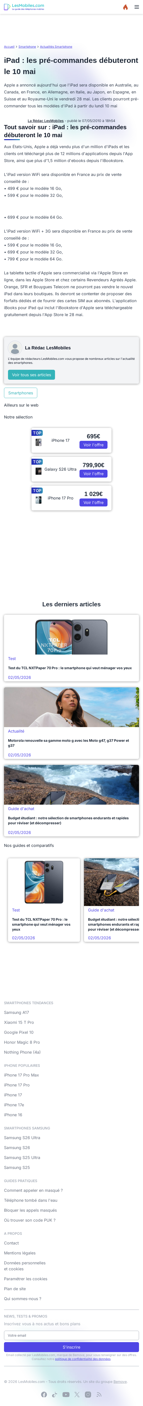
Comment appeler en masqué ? (33, 1190)
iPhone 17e (14, 1104)
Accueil (9, 46)
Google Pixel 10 (19, 1032)
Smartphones (20, 392)
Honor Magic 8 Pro (22, 1042)
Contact (11, 1243)
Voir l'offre (94, 444)
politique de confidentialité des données (82, 1359)
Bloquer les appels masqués (30, 1210)
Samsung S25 (17, 1167)
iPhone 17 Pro (17, 1084)
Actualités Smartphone (56, 46)
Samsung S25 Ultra (22, 1157)
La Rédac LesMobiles (46, 121)
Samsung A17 (16, 1012)
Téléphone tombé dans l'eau (30, 1200)
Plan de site (15, 1288)
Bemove (120, 1381)
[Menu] (136, 7)
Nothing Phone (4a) (22, 1052)
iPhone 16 (13, 1114)
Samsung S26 (17, 1147)
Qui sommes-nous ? (22, 1298)
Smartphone (27, 46)
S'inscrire (71, 1347)
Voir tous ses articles (31, 374)
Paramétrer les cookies (25, 1278)
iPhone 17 (13, 1094)
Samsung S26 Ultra (22, 1137)
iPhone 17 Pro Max (21, 1075)
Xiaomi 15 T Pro (19, 1022)
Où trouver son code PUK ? (30, 1220)
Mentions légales (20, 1252)
